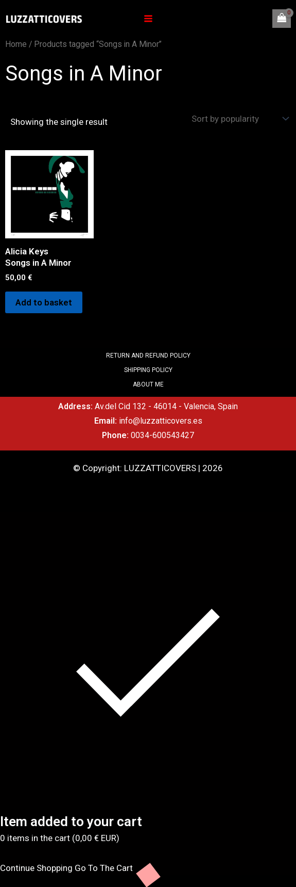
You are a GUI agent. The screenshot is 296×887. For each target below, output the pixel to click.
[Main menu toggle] (148, 18)
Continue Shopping (36, 868)
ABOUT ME (148, 384)
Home (16, 44)
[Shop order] (239, 118)
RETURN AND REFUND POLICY (148, 355)
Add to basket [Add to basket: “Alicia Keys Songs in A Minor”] (43, 302)
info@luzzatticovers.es (160, 421)
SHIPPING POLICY (148, 370)
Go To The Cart (104, 868)
